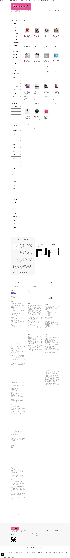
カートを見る (57, 528)
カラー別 (13, 115)
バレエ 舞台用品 (15, 33)
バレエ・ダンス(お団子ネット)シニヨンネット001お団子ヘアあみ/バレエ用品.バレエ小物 (46, 38)
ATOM (47, 530)
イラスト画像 (14, 106)
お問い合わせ (57, 530)
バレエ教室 (14, 181)
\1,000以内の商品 (15, 103)
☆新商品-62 (14, 151)
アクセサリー (14, 57)
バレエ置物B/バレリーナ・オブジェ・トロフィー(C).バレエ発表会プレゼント (27, 118)
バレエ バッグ (14, 39)
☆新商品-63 (14, 154)
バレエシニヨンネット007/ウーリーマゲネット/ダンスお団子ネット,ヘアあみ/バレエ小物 (27, 38)
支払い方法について (35, 532)
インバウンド (14, 89)
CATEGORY (26, 14)
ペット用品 (14, 93)
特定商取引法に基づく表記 (36, 533)
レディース (14, 195)
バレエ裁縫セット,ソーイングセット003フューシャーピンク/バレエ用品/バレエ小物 (46, 118)
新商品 (13, 140)
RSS (44, 530)
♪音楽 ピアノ (14, 137)
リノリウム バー (15, 27)
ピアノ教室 (14, 185)
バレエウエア (14, 48)
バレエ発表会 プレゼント (15, 24)
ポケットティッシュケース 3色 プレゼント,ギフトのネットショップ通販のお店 (37, 93)
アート (13, 83)
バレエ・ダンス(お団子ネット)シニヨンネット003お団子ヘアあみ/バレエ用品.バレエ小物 (56, 38)
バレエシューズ (15, 45)
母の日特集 (14, 227)
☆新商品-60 (14, 144)
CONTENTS (43, 14)
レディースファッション (15, 74)
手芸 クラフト (14, 60)
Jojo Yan (13, 122)
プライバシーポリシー (35, 535)
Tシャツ (13, 209)
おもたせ (13, 188)
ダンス (13, 206)
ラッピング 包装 (15, 86)
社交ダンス (14, 67)
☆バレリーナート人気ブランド (15, 126)
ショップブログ (46, 527)
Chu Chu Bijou (14, 63)
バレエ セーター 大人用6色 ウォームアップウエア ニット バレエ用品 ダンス (37, 38)
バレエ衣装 (14, 213)
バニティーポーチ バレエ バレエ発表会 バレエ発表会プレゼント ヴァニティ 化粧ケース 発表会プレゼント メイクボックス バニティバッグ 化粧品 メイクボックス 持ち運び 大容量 (30, 552)
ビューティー (14, 54)
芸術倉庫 (13, 134)
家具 (12, 80)
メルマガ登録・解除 (47, 528)
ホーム (11, 16)
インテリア (14, 77)
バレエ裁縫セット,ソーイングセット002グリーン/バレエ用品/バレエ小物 (56, 63)
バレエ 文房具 (14, 36)
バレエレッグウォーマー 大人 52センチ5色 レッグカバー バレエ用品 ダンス (27, 63)
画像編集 (13, 168)
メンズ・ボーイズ (15, 202)
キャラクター (14, 220)
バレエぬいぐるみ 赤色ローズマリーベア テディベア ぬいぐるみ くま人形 (56, 93)
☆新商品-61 (14, 147)
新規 (12, 178)
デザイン (13, 223)
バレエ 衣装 (14, 30)
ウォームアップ (15, 51)
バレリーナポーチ (15, 42)
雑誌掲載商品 (14, 130)
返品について (34, 530)
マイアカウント (50, 10)
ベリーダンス (14, 70)
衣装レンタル (14, 99)
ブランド (13, 118)
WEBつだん (14, 96)
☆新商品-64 (14, 158)
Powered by (35, 549)
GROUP (35, 14)
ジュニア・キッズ (15, 199)
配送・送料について (35, 528)
